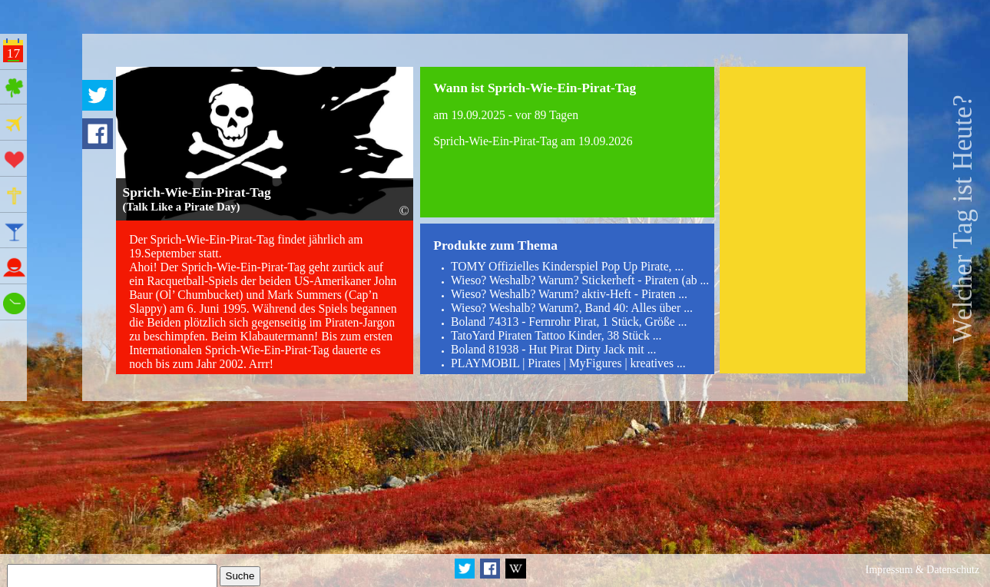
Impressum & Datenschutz (922, 569)
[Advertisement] (793, 220)
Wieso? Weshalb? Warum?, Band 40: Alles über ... (572, 307)
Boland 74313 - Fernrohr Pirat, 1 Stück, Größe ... (569, 321)
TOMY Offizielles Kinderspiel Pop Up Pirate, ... (567, 266)
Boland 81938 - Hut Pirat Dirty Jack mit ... (553, 349)
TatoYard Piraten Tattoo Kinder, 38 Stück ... (556, 335)
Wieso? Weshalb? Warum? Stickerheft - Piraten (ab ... (580, 280)
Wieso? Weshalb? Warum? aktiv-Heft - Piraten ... (569, 293)
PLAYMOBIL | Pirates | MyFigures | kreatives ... (568, 363)
